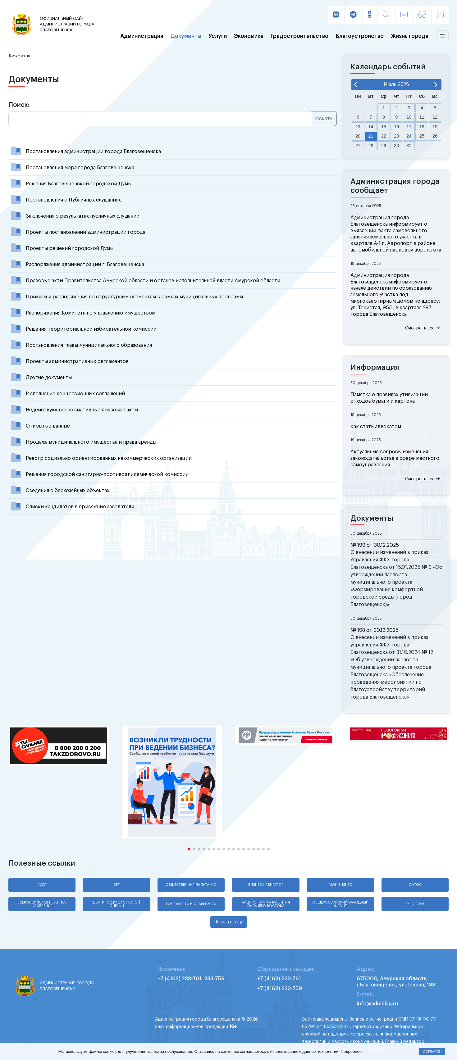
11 (421, 117)
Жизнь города (409, 36)
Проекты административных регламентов (77, 361)
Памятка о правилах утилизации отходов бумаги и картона (389, 398)
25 (421, 136)
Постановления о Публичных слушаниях (73, 199)
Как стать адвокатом (375, 426)
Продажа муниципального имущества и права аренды (91, 442)
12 (434, 117)
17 (408, 126)
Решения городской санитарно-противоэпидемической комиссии (107, 474)
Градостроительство (299, 36)
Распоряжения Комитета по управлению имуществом (90, 312)
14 (370, 126)
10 (408, 117)
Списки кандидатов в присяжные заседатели (80, 506)
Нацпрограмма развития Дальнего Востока (266, 904)
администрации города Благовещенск (68, 24)
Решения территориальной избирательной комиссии (91, 329)
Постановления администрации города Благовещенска (93, 151)
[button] (189, 849)
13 (357, 126)
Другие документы (49, 377)
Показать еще (229, 922)
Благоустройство (360, 36)
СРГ (116, 884)
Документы (186, 36)
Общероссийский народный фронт (340, 904)
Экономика (248, 36)
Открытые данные (48, 426)
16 (396, 126)
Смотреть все (422, 328)
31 (408, 145)
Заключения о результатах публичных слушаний (82, 216)
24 (408, 136)
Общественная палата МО (191, 884)
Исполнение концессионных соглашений (75, 393)
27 (357, 145)
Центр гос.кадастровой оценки (116, 904)
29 (383, 145)
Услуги (217, 36)
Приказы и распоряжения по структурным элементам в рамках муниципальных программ (134, 296)
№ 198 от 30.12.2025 (374, 630)
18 (421, 126)
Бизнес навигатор (265, 884)
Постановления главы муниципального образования (89, 345)
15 (383, 126)
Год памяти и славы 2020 (191, 904)
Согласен (432, 1051)
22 (383, 136)
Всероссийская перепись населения (41, 904)
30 (396, 145)
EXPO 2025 (414, 904)
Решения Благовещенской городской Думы (78, 183)
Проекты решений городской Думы (69, 248)
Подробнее (351, 1051)
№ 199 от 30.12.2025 (374, 545)
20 (357, 136)
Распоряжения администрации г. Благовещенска (85, 264)
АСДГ (42, 884)
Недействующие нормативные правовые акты (82, 409)
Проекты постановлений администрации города (85, 232)
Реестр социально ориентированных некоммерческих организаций (109, 458)
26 (434, 136)
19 (434, 126)
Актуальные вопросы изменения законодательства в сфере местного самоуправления (394, 458)
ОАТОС (415, 884)
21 (370, 136)
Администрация (141, 36)
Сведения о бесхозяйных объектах (67, 490)
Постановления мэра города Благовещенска (80, 167)
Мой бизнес (340, 884)
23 (396, 136)
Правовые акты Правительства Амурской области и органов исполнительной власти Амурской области (153, 280)
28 (370, 145)
